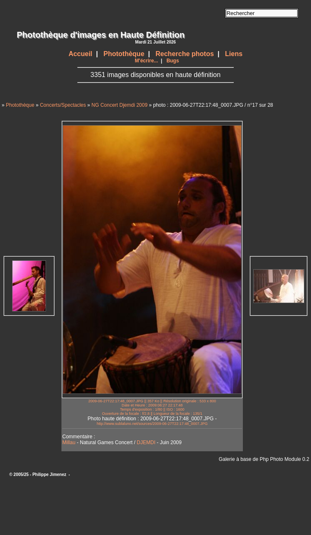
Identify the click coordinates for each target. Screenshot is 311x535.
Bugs (172, 61)
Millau (68, 442)
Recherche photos (185, 53)
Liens (233, 53)
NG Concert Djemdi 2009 (120, 105)
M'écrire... (146, 61)
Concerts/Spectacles (63, 105)
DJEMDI (146, 442)
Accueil (80, 53)
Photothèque (124, 53)
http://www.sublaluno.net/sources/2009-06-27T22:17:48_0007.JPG (152, 424)
